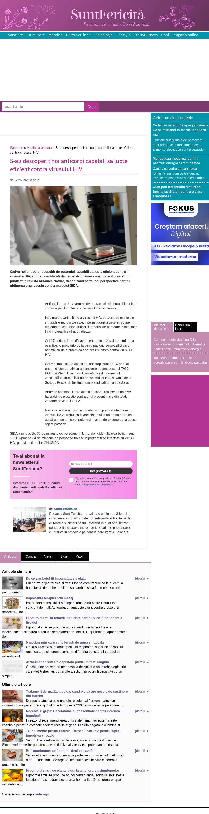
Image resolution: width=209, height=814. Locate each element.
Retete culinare (79, 35)
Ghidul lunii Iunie (183, 327)
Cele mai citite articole (161, 327)
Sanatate (15, 35)
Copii (165, 35)
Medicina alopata (39, 148)
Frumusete (36, 35)
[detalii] (140, 578)
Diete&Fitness (146, 35)
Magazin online (185, 35)
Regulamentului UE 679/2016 (99, 484)
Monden (55, 35)
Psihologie (104, 35)
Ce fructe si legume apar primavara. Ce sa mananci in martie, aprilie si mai (181, 129)
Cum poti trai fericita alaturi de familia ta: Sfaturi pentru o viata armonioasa (177, 191)
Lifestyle (123, 35)
